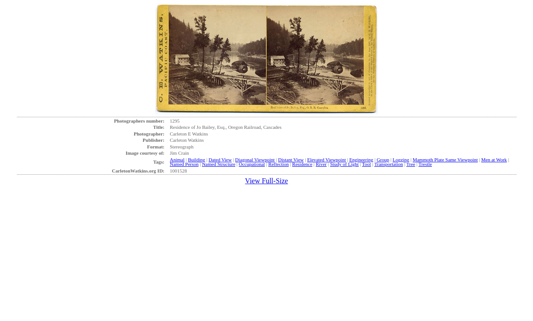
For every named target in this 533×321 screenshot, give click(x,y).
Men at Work (494, 159)
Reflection (278, 164)
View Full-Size (266, 181)
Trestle (425, 164)
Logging (401, 159)
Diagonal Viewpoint (255, 159)
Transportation (388, 164)
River (321, 164)
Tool (366, 164)
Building (196, 159)
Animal (177, 159)
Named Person (184, 164)
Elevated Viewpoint (326, 159)
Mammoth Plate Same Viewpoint (445, 159)
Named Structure (218, 164)
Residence (302, 164)
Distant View (291, 159)
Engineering (361, 159)
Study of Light (344, 164)
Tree (410, 164)
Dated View (220, 159)
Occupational (252, 164)
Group (383, 159)
